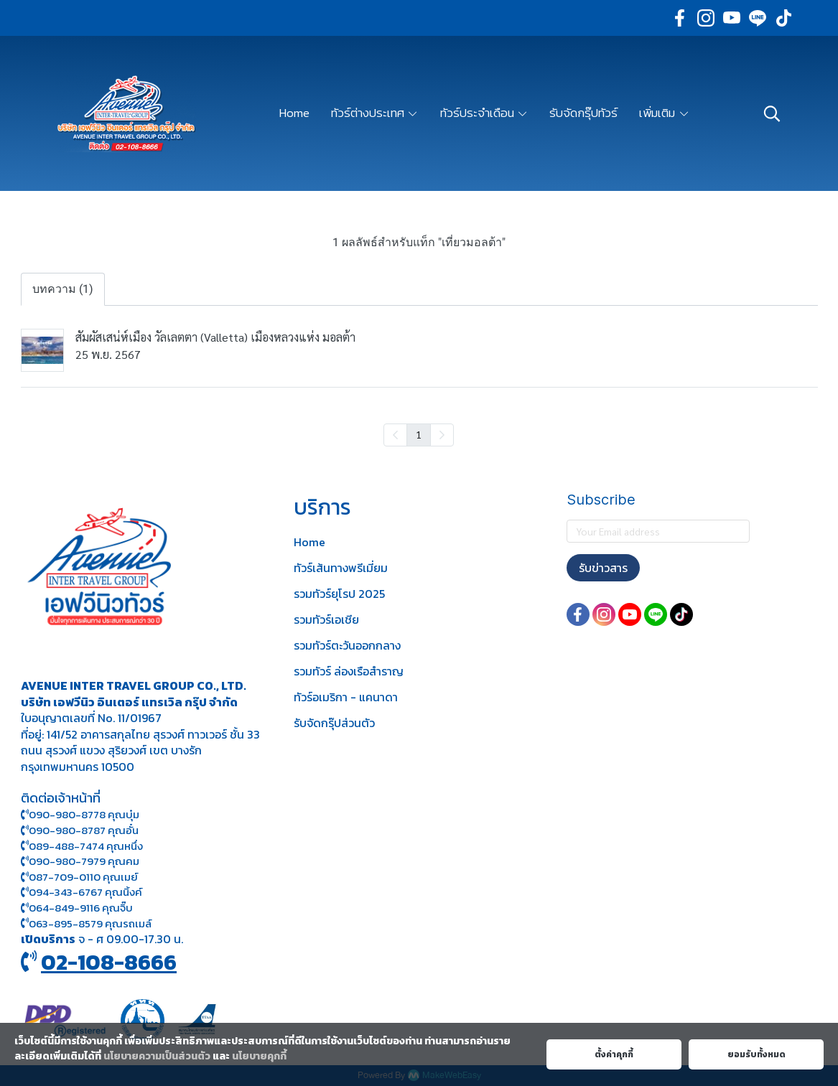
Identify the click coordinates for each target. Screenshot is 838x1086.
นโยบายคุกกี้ (259, 1056)
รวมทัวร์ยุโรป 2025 (339, 593)
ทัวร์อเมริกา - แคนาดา (346, 697)
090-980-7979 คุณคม (84, 861)
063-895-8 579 (66, 923)
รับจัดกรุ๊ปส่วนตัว (334, 722)
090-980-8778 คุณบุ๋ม (80, 814)
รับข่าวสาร (603, 567)
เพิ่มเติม (664, 112)
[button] (772, 113)
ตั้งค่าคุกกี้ (614, 1054)
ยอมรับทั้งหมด (756, 1054)
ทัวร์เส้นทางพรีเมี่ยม (341, 567)
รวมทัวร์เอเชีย (326, 619)
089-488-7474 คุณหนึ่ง (82, 846)
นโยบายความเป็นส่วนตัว (156, 1056)
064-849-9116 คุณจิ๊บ (77, 907)
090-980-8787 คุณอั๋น (84, 830)
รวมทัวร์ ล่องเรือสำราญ (349, 671)
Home (309, 542)
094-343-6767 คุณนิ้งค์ (81, 892)
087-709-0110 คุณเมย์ (83, 877)
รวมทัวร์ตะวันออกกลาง (347, 645)
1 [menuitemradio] (419, 434)
